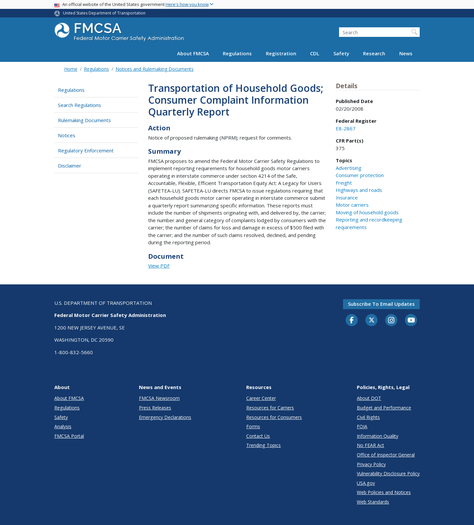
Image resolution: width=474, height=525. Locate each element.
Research (374, 53)
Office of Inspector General (386, 455)
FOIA (362, 426)
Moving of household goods (367, 212)
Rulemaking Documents (84, 120)
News (405, 53)
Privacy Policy (371, 464)
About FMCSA (193, 53)
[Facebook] (352, 320)
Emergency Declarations (165, 417)
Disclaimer (69, 165)
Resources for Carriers (270, 408)
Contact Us (258, 436)
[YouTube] (411, 320)
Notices (66, 135)
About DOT (369, 398)
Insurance (347, 197)
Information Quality (377, 436)
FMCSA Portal (69, 436)
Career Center (261, 398)
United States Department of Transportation (104, 13)
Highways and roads (359, 190)
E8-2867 (346, 128)
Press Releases (155, 408)
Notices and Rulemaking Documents (155, 69)
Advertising (348, 168)
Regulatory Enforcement (86, 150)
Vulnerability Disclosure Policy (388, 473)
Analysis (62, 426)
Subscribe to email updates (381, 304)
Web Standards (373, 502)
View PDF (159, 265)
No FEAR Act (370, 445)
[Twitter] (371, 320)
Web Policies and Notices (384, 492)
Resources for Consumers (274, 417)
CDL (314, 53)
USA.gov (366, 483)
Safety (341, 53)
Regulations (237, 53)
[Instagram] (391, 321)
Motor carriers (352, 204)
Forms (253, 426)
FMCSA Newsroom (159, 398)
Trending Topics (263, 445)
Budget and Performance (384, 408)
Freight (344, 182)
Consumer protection (360, 175)
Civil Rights (368, 417)
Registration (281, 53)
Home (70, 69)
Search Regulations (79, 105)
